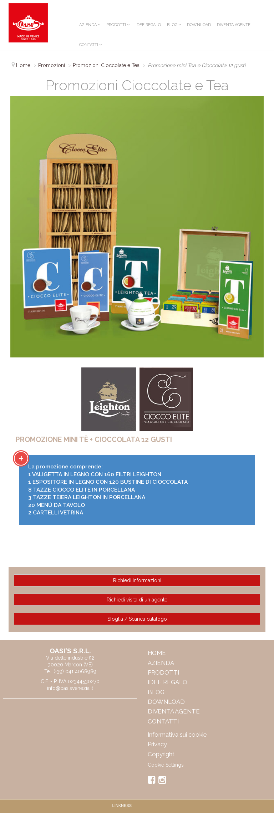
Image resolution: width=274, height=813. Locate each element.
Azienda (88, 24)
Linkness (122, 805)
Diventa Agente (233, 24)
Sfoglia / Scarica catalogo (137, 619)
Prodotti (116, 24)
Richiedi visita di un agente (137, 600)
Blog (172, 24)
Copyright (161, 754)
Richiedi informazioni (137, 580)
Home (157, 652)
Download (199, 24)
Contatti (88, 44)
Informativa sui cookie (177, 734)
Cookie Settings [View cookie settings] (166, 765)
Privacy (157, 744)
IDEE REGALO (148, 24)
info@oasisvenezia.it (70, 688)
